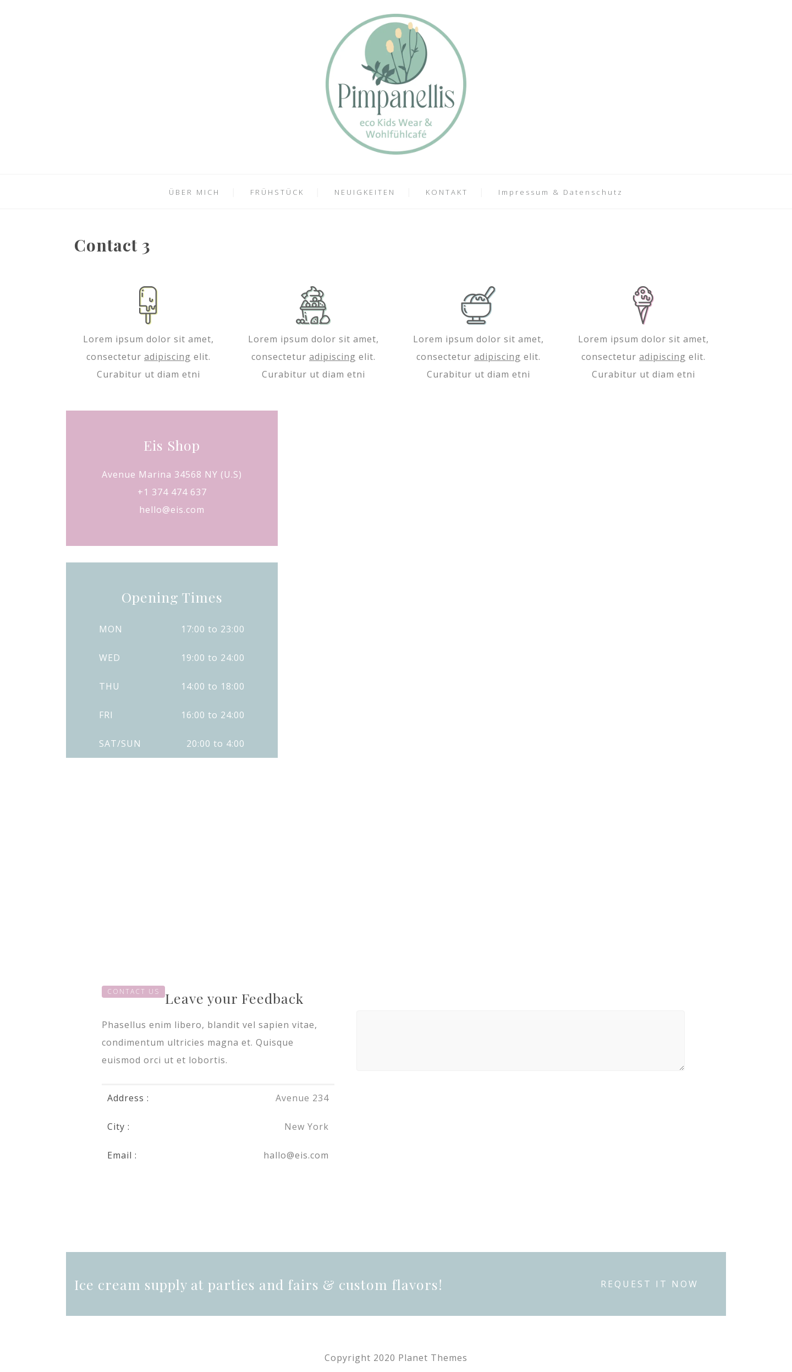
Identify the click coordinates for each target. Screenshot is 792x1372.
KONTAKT (447, 192)
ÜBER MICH (194, 192)
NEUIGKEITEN (364, 192)
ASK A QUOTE (396, 630)
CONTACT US (133, 991)
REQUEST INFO (620, 630)
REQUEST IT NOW (649, 1284)
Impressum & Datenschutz (560, 192)
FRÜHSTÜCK (277, 192)
